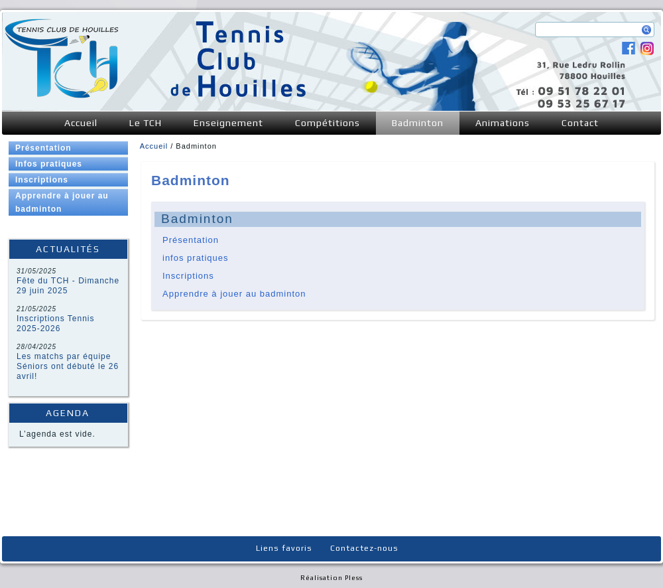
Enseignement (228, 122)
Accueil (80, 122)
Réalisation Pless (331, 577)
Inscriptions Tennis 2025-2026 (56, 323)
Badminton (418, 122)
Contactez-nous (364, 548)
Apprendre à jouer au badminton (62, 202)
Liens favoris (284, 548)
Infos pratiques (48, 164)
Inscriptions (41, 179)
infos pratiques (195, 258)
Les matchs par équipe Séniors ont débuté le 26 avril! (68, 366)
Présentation (43, 148)
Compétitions (327, 122)
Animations (502, 122)
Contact (580, 122)
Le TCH (145, 122)
